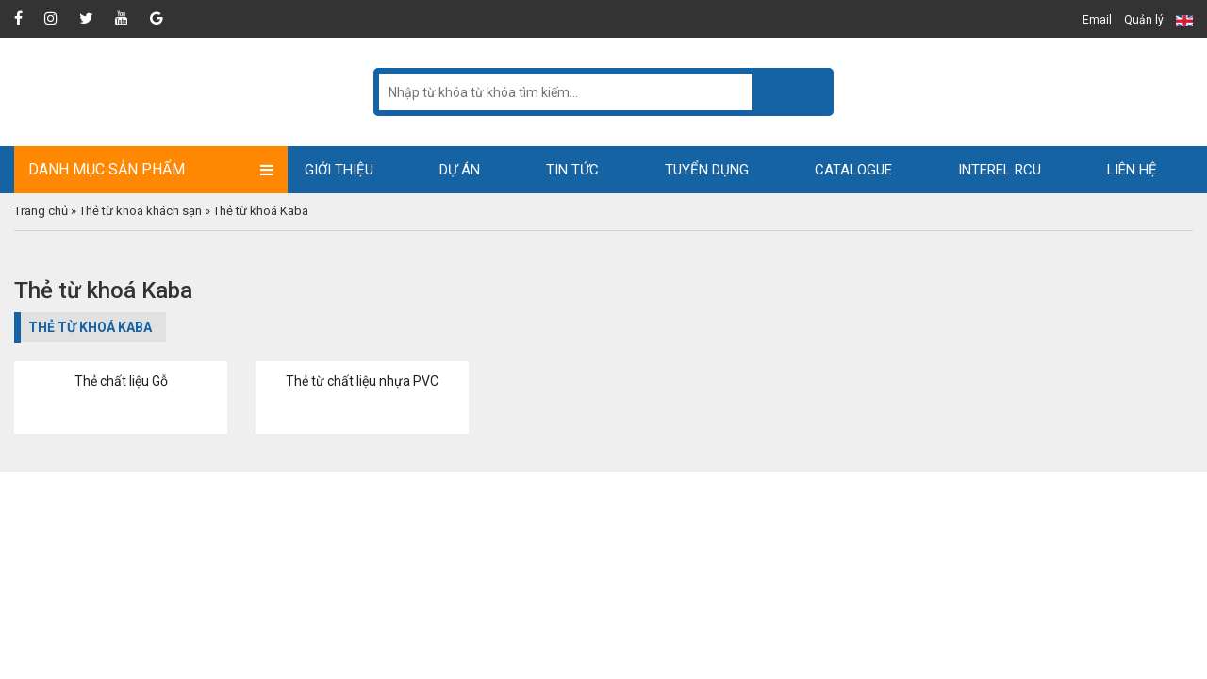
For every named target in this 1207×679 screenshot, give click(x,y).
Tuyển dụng (707, 169)
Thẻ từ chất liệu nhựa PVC (362, 381)
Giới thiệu (339, 169)
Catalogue (853, 169)
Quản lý (1144, 19)
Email (1097, 19)
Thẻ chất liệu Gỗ (121, 381)
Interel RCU (999, 169)
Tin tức (572, 169)
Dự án (459, 169)
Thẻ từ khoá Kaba (260, 211)
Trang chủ (41, 211)
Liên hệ (1132, 169)
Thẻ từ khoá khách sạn (140, 211)
